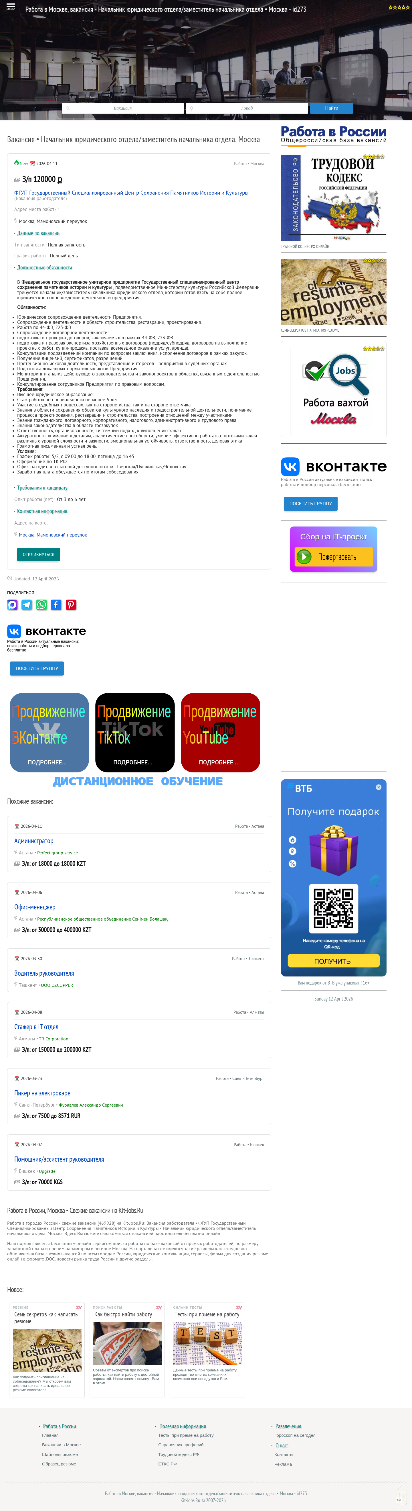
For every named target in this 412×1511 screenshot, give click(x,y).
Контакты (283, 1454)
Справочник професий (180, 1444)
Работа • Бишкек (249, 1144)
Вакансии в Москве (61, 1444)
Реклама (283, 1464)
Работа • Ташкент (248, 958)
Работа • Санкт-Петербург (240, 1078)
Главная (50, 1435)
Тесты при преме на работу (186, 1435)
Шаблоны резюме (60, 1454)
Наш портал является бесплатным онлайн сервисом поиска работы (75, 1243)
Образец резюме (59, 1463)
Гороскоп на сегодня (295, 1435)
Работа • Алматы (248, 1012)
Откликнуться (38, 554)
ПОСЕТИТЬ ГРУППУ (37, 668)
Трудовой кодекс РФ (178, 1454)
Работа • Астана (249, 826)
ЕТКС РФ (167, 1463)
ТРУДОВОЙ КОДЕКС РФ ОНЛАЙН (334, 200)
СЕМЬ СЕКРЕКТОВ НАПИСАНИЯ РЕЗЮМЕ (334, 294)
